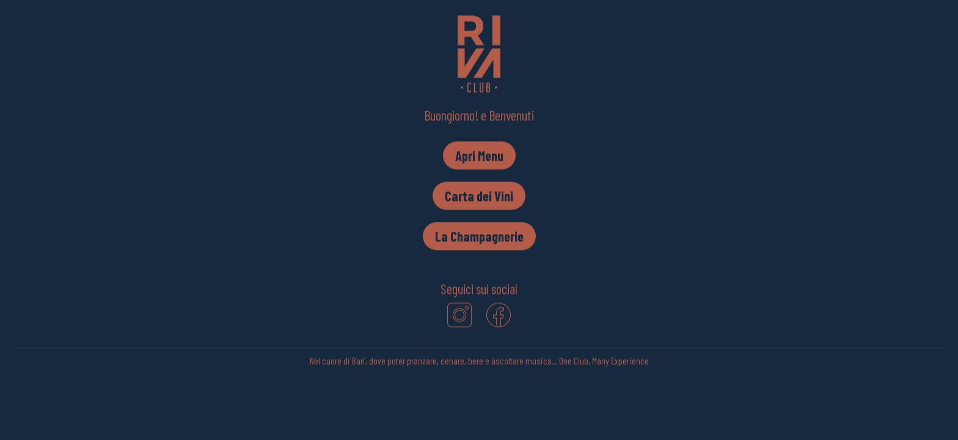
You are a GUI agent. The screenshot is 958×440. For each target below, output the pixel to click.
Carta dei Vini (479, 196)
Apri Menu (479, 156)
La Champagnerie (479, 236)
